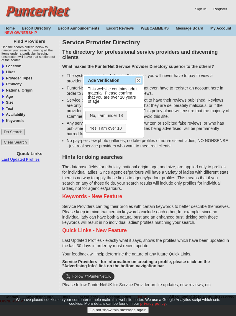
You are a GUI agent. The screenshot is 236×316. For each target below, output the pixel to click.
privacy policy (153, 303)
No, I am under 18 (106, 115)
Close (138, 80)
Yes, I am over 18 (106, 128)
